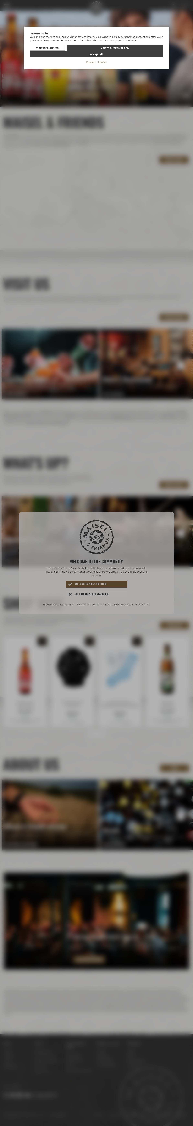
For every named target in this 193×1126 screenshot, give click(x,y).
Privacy (90, 55)
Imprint (102, 55)
